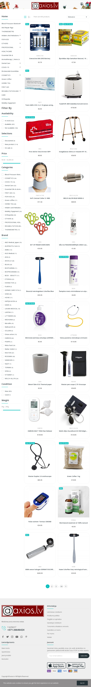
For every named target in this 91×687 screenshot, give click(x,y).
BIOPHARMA (11, 268)
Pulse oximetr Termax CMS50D (39, 522)
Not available (11, 128)
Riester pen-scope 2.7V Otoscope (73, 384)
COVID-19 (5, 67)
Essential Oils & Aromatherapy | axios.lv (11, 57)
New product (11, 144)
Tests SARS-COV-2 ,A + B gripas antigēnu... (40, 105)
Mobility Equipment (9, 103)
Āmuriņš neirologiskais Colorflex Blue (40, 291)
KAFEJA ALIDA (11, 301)
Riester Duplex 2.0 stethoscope (39, 476)
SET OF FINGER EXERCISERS (40, 245)
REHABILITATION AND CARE (10, 93)
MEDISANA (10, 320)
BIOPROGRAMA (12, 272)
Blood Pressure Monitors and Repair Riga (11, 25)
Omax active (11, 334)
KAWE (8, 305)
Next (66, 586)
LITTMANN (10, 316)
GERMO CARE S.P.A (13, 290)
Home (5, 16)
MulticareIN (10, 327)
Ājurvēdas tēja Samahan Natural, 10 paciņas (73, 58)
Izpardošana (6, 652)
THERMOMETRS (8, 31)
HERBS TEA (6, 83)
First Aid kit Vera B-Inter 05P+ (40, 152)
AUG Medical (11, 253)
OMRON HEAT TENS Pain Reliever (40, 431)
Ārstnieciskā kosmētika (10, 71)
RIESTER (9, 353)
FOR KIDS (5, 39)
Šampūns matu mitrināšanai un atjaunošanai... (73, 291)
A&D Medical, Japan (13, 242)
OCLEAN (9, 331)
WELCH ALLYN (11, 378)
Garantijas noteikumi (54, 623)
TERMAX (9, 367)
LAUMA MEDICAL (12, 309)
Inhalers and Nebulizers (10, 35)
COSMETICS (6, 75)
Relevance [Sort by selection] (78, 17)
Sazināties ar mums (54, 630)
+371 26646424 (15, 630)
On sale (8, 148)
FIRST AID (5, 87)
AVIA (7, 257)
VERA (8, 371)
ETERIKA (9, 279)
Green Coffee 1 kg (73, 476)
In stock (9, 121)
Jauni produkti (6, 655)
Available (10, 124)
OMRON (9, 338)
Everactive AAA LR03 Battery (39, 58)
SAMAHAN (9, 360)
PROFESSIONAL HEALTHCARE (7, 49)
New (8, 391)
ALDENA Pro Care (12, 246)
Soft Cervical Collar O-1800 (40, 198)
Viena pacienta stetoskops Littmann (73, 338)
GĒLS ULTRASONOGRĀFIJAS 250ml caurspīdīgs (73, 245)
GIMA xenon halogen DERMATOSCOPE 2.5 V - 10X (40, 569)
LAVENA (9, 312)
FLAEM (8, 286)
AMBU (8, 250)
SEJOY (8, 364)
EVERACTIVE (10, 283)
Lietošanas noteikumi (54, 612)
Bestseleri (5, 659)
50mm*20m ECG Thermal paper (40, 384)
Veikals (49, 637)
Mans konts (6, 648)
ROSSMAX (10, 356)
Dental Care (6, 63)
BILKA (8, 264)
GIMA (8, 294)
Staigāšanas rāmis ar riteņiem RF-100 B (73, 152)
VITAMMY (9, 375)
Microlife (9, 323)
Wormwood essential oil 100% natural (73, 523)
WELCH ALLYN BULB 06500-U (73, 198)
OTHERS (5, 43)
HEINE (8, 297)
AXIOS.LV (9, 261)
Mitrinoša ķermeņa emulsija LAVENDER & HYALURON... (40, 338)
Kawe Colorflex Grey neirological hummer (73, 569)
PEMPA (8, 342)
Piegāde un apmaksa (54, 619)
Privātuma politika (53, 616)
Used (8, 395)
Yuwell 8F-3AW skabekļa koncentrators (73, 104)
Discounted (10, 141)
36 (61, 586)
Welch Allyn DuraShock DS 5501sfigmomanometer (73, 431)
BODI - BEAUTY (12, 275)
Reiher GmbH (11, 349)
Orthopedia (6, 99)
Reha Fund (10, 345)
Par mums (50, 634)
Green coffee (6, 79)
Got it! (82, 683)
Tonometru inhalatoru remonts (58, 626)
